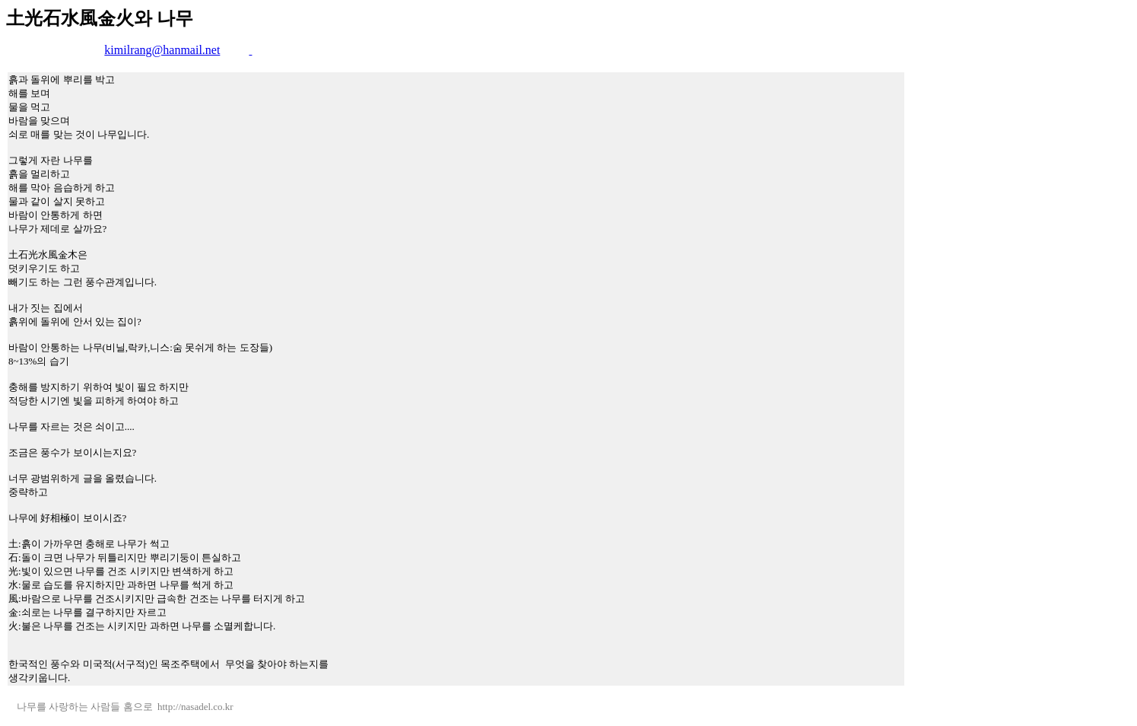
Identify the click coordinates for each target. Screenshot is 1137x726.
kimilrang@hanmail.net (162, 49)
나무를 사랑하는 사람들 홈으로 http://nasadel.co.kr (121, 706)
